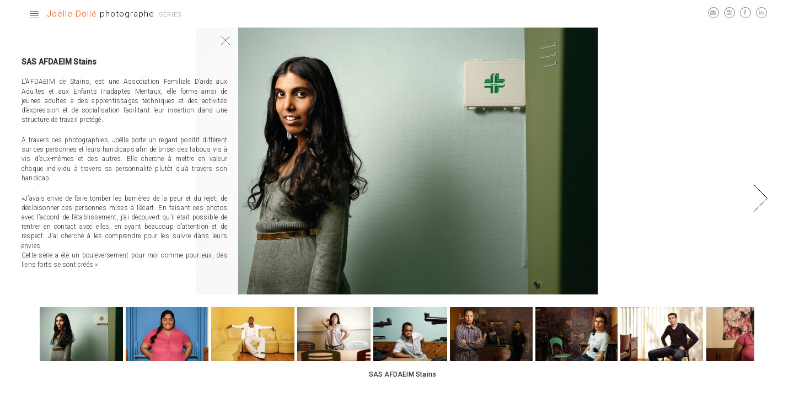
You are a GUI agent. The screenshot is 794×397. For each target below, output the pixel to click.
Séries (170, 14)
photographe (100, 14)
